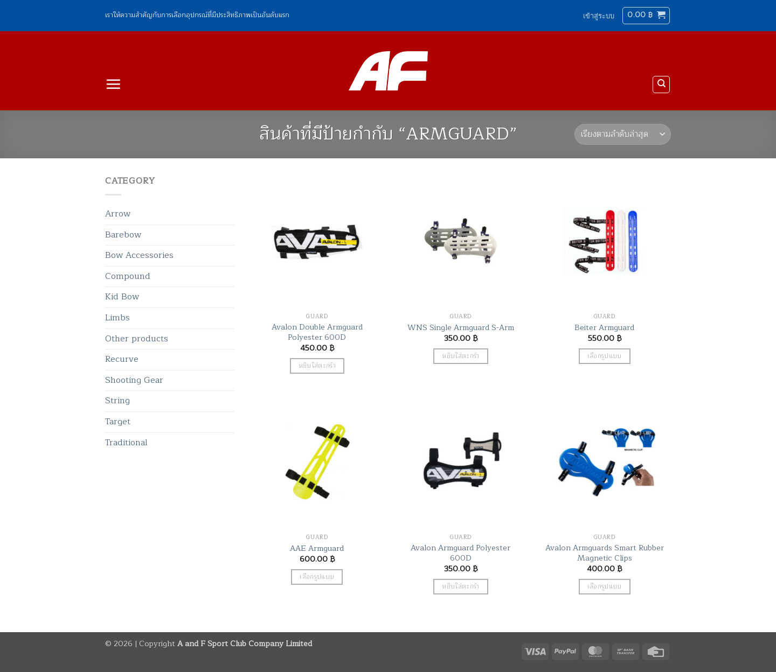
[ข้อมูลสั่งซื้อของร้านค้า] (622, 134)
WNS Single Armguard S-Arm (460, 328)
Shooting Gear (134, 380)
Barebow (123, 235)
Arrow (117, 214)
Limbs (117, 318)
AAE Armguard (317, 548)
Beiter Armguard (604, 328)
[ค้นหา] (661, 84)
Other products (136, 339)
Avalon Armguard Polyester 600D (460, 553)
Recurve (121, 359)
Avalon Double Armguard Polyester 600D (317, 332)
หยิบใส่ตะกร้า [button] (317, 366)
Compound (127, 276)
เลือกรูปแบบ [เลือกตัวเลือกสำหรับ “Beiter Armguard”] (604, 356)
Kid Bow (122, 297)
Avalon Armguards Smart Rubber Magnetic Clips (604, 553)
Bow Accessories (139, 255)
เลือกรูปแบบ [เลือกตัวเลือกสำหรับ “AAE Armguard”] (317, 577)
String (117, 401)
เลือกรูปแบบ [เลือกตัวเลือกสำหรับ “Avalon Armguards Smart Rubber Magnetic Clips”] (604, 587)
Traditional (126, 443)
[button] (598, 16)
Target (117, 422)
